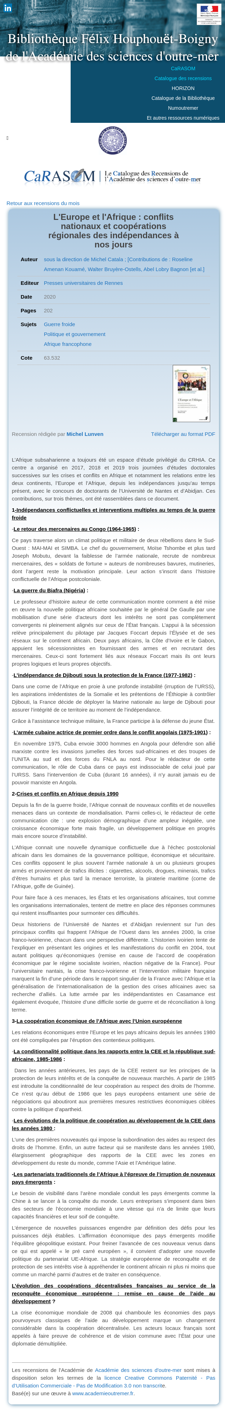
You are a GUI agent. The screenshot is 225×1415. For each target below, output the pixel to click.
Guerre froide (59, 324)
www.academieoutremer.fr (102, 1393)
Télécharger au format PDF (183, 434)
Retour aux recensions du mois (43, 203)
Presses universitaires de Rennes (83, 283)
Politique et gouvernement (74, 334)
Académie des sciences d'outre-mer (138, 1370)
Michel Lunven (85, 434)
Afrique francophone (67, 344)
